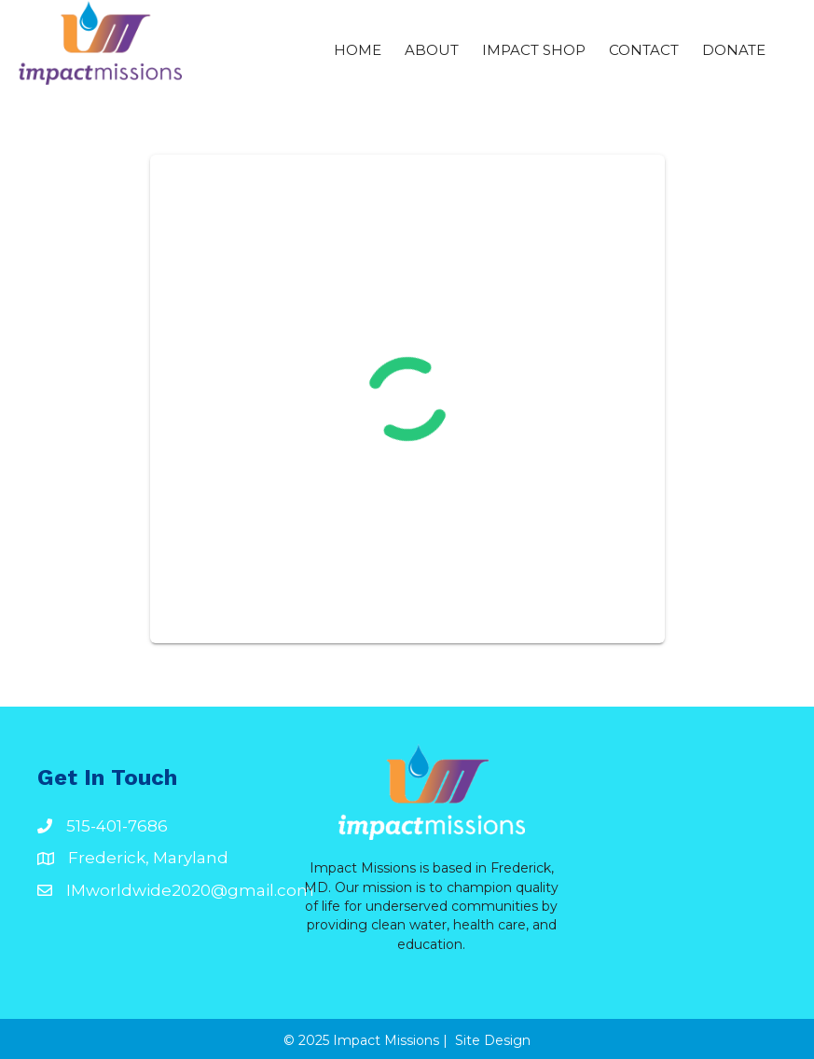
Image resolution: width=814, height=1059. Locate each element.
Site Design (493, 1040)
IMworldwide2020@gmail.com (190, 890)
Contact (644, 50)
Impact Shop (534, 50)
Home (357, 50)
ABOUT (432, 50)
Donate (734, 50)
